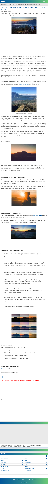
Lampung (27, 466)
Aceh (2, 456)
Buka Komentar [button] (24, 450)
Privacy (23, 479)
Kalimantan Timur (4, 466)
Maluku (2, 468)
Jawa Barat (3, 462)
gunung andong (24, 84)
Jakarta (2, 460)
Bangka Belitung (4, 458)
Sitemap (28, 479)
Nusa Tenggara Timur (5, 470)
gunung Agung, (37, 215)
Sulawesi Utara (28, 470)
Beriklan (34, 479)
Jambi (26, 460)
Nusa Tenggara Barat (29, 468)
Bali (25, 456)
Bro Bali (3, 1)
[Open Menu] (44, 1)
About (13, 479)
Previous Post (43, 423)
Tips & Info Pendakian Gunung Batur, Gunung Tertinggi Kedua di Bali (23, 8)
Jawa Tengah (28, 462)
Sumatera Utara (4, 472)
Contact (18, 479)
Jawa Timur (3, 464)
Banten (26, 458)
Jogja (26, 464)
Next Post (4, 423)
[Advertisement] (24, 46)
